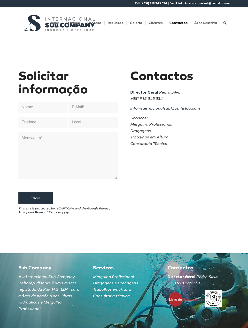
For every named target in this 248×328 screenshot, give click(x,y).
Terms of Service (47, 213)
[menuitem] (54, 23)
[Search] (225, 23)
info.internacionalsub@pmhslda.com (204, 3)
